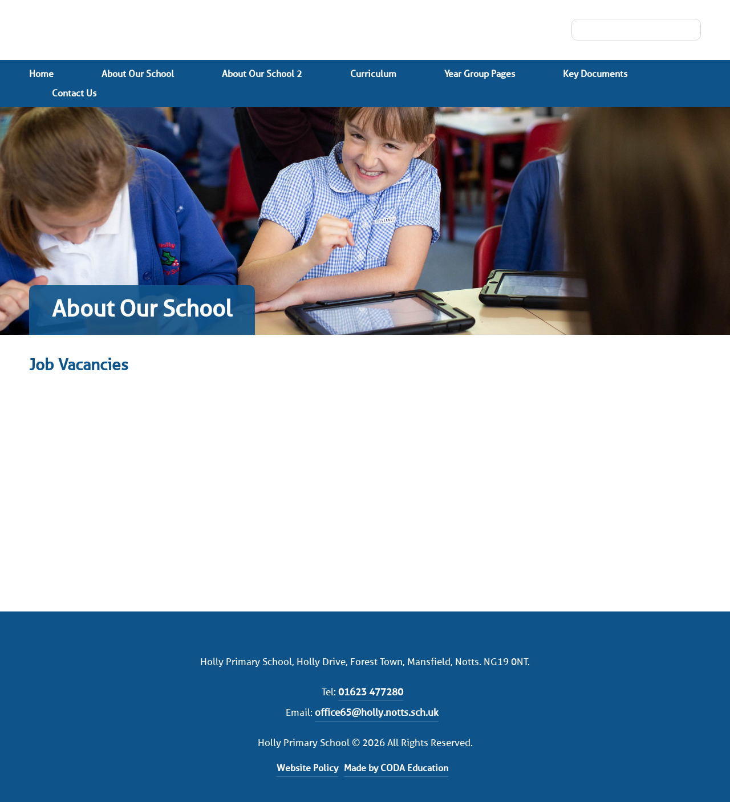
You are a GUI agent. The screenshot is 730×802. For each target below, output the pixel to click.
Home (41, 73)
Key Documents (595, 73)
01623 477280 (370, 692)
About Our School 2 (262, 73)
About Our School (138, 73)
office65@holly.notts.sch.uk (377, 712)
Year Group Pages (479, 73)
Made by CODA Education (396, 768)
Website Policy (307, 768)
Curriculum (373, 73)
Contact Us (74, 93)
